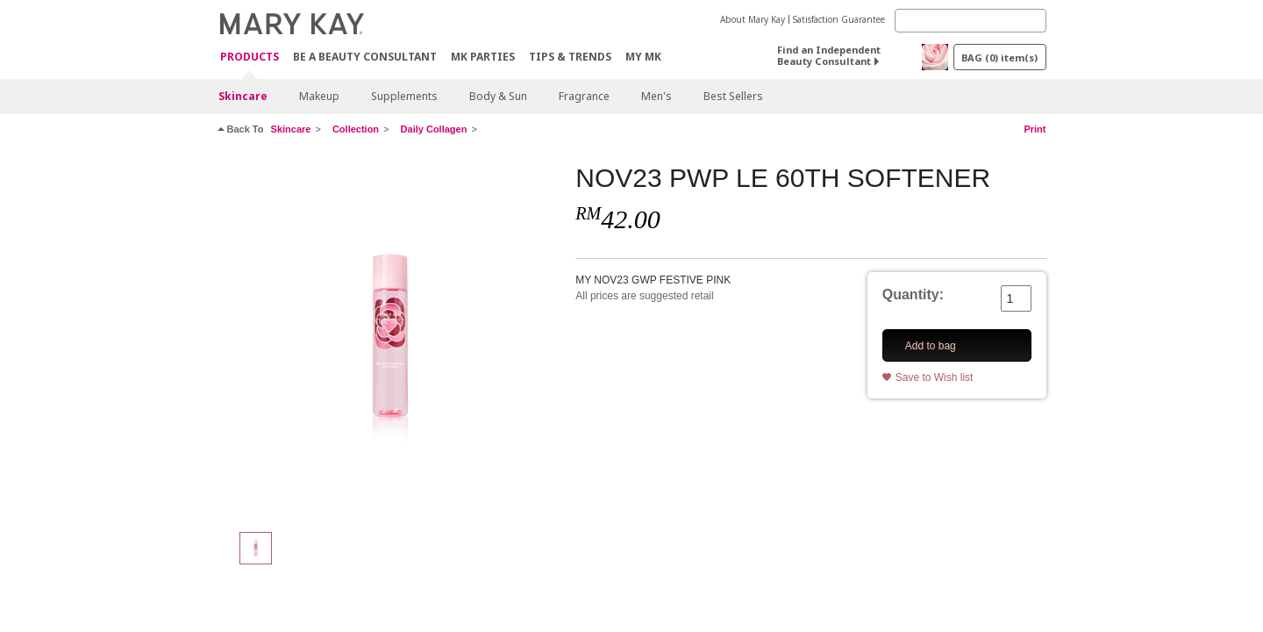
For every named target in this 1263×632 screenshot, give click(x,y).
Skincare (243, 96)
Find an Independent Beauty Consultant (829, 55)
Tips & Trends (570, 56)
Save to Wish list (935, 377)
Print (1034, 129)
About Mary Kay (752, 19)
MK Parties (483, 56)
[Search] (970, 20)
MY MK (643, 56)
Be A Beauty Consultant (365, 56)
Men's (656, 96)
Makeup (319, 96)
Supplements (404, 96)
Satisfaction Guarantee (839, 19)
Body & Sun (498, 96)
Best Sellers (733, 96)
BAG (999, 57)
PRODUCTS (249, 57)
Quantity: (913, 294)
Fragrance (584, 96)
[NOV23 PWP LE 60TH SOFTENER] (390, 338)
